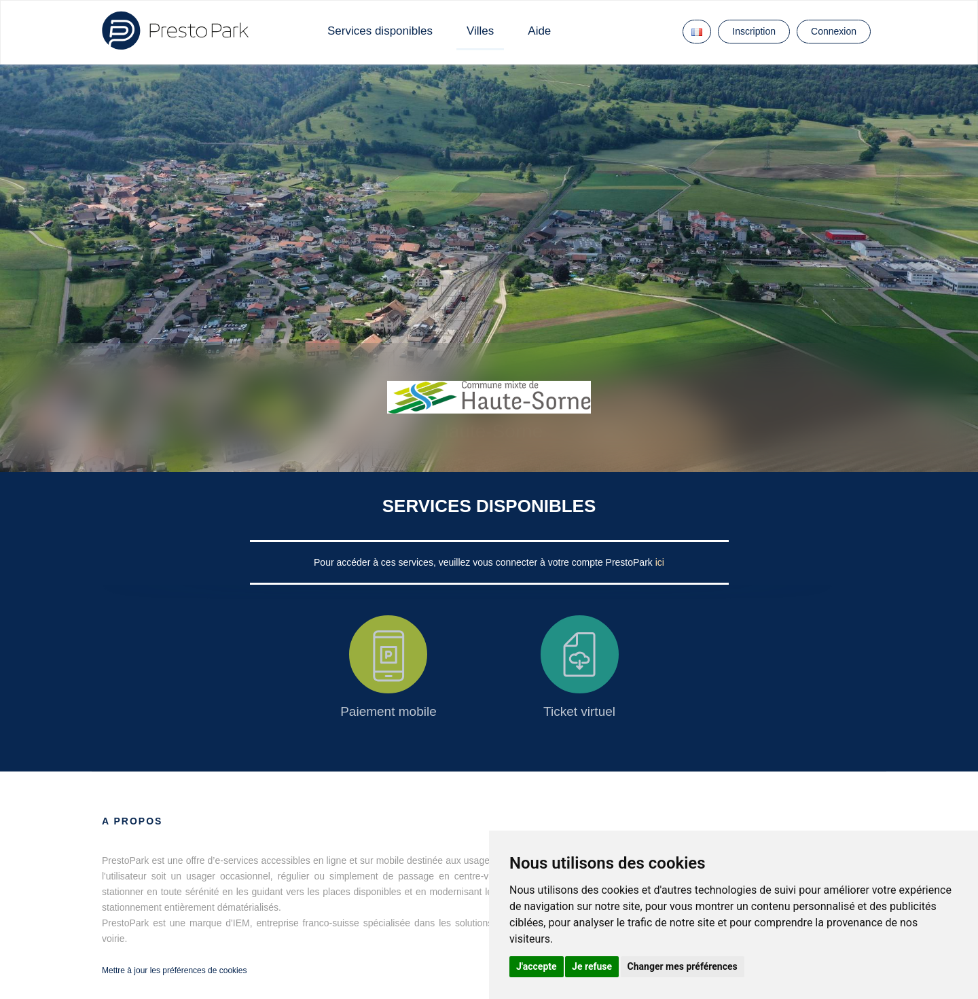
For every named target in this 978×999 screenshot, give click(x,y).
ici (659, 562)
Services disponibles (380, 30)
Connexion (833, 31)
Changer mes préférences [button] (683, 966)
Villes (480, 30)
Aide (539, 30)
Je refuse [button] (592, 966)
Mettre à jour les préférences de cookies (174, 970)
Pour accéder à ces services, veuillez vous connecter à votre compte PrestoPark (484, 562)
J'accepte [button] (536, 966)
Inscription (754, 31)
